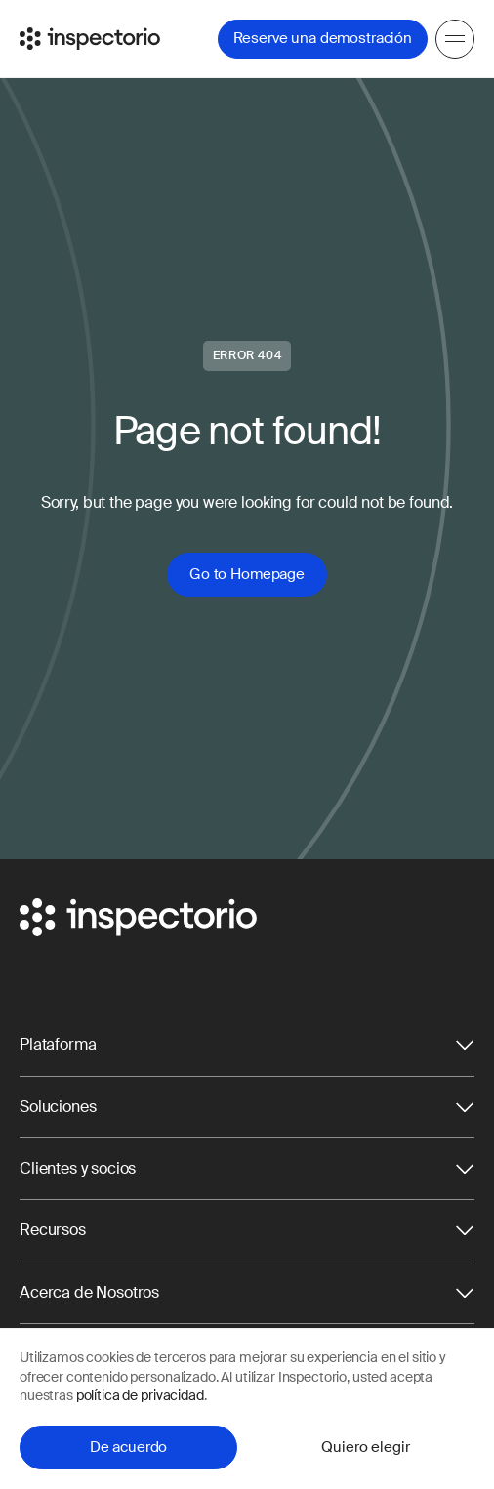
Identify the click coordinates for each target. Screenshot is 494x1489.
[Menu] (454, 39)
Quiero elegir (365, 1447)
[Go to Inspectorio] (90, 38)
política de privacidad (140, 1395)
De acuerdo (129, 1447)
